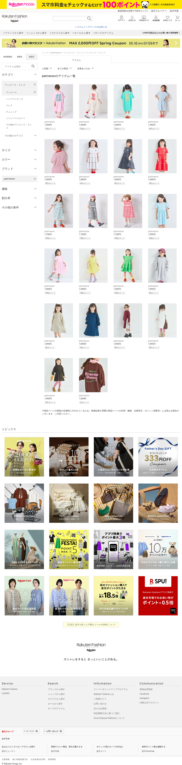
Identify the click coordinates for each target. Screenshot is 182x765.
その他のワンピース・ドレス (19, 126)
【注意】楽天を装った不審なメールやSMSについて (91, 623)
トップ (45, 52)
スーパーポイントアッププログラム (111, 687)
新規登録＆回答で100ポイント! (133, 11)
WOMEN (7, 56)
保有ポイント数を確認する (153, 745)
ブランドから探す (56, 687)
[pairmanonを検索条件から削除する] (35, 179)
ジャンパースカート (15, 118)
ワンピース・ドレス (15, 85)
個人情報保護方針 (20, 758)
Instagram (144, 696)
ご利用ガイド (100, 697)
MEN (19, 56)
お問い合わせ (100, 702)
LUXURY (6, 692)
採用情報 (52, 758)
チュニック (11, 112)
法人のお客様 (100, 707)
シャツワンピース (14, 99)
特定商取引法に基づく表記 (106, 711)
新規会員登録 (146, 687)
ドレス (9, 105)
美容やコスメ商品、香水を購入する (66, 745)
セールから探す (55, 702)
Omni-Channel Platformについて (109, 716)
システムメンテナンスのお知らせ (91, 27)
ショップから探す (56, 692)
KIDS (31, 56)
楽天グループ (157, 11)
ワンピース (11, 92)
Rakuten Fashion (10, 687)
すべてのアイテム (56, 707)
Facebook (144, 692)
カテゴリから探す (56, 697)
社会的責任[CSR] (38, 758)
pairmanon (56, 52)
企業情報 (6, 758)
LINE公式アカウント (149, 701)
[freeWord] (19, 66)
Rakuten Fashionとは (104, 692)
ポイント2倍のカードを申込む (110, 745)
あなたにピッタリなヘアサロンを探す (18, 745)
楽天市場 (174, 11)
